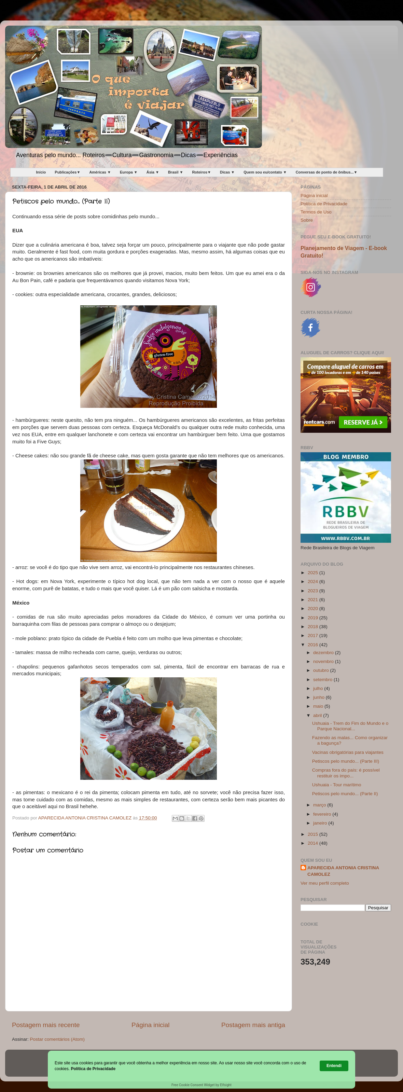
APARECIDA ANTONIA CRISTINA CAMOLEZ (343, 871)
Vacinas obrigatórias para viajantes (348, 752)
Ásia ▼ (153, 172)
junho (319, 697)
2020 (313, 608)
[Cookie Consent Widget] (201, 1070)
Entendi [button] (334, 1065)
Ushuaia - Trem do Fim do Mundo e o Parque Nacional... (350, 726)
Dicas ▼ (227, 172)
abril (318, 715)
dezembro (324, 652)
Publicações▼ (67, 172)
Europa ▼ (129, 172)
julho (318, 688)
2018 (313, 626)
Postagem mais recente (46, 1024)
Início (41, 172)
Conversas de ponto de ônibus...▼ (327, 172)
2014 (313, 843)
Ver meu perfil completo (325, 883)
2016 (313, 644)
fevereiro (322, 814)
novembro (324, 661)
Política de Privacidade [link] (93, 1068)
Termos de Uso (316, 212)
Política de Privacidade (324, 203)
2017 (313, 635)
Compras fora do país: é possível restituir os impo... (346, 773)
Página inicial (150, 1024)
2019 (313, 617)
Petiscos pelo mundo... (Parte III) (345, 761)
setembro (323, 679)
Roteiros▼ (201, 172)
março (320, 804)
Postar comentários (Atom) (57, 1039)
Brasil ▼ (175, 172)
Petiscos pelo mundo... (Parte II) (345, 793)
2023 (313, 590)
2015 (313, 834)
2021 (313, 599)
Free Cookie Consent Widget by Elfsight (201, 1085)
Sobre (307, 220)
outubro (321, 670)
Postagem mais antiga (253, 1024)
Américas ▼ (100, 172)
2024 (313, 581)
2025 (313, 572)
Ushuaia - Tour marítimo (336, 784)
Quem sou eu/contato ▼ (265, 172)
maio (318, 706)
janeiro (320, 823)
